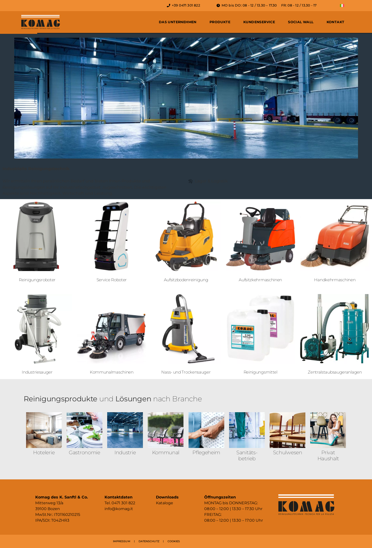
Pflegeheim (206, 452)
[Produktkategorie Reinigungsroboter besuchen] (37, 243)
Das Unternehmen (178, 22)
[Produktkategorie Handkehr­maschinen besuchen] (335, 243)
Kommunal (166, 452)
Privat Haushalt (328, 455)
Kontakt (335, 22)
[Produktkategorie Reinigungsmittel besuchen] (260, 335)
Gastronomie (84, 452)
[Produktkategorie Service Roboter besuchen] (111, 243)
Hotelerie (44, 452)
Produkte (220, 22)
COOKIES (174, 541)
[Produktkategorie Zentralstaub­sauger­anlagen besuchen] (335, 335)
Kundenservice (259, 22)
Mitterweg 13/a (49, 503)
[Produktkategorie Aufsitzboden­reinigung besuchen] (186, 243)
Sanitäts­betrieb (247, 455)
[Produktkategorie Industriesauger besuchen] (37, 335)
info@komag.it (119, 508)
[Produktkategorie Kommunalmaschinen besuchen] (111, 335)
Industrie (125, 452)
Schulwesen (287, 452)
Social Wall (300, 22)
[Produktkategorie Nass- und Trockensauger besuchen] (186, 335)
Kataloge (164, 503)
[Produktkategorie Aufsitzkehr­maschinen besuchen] (260, 243)
